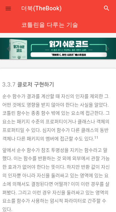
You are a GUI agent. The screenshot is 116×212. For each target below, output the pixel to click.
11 (96, 138)
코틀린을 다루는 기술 (49, 24)
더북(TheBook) (41, 8)
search (106, 8)
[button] (8, 8)
